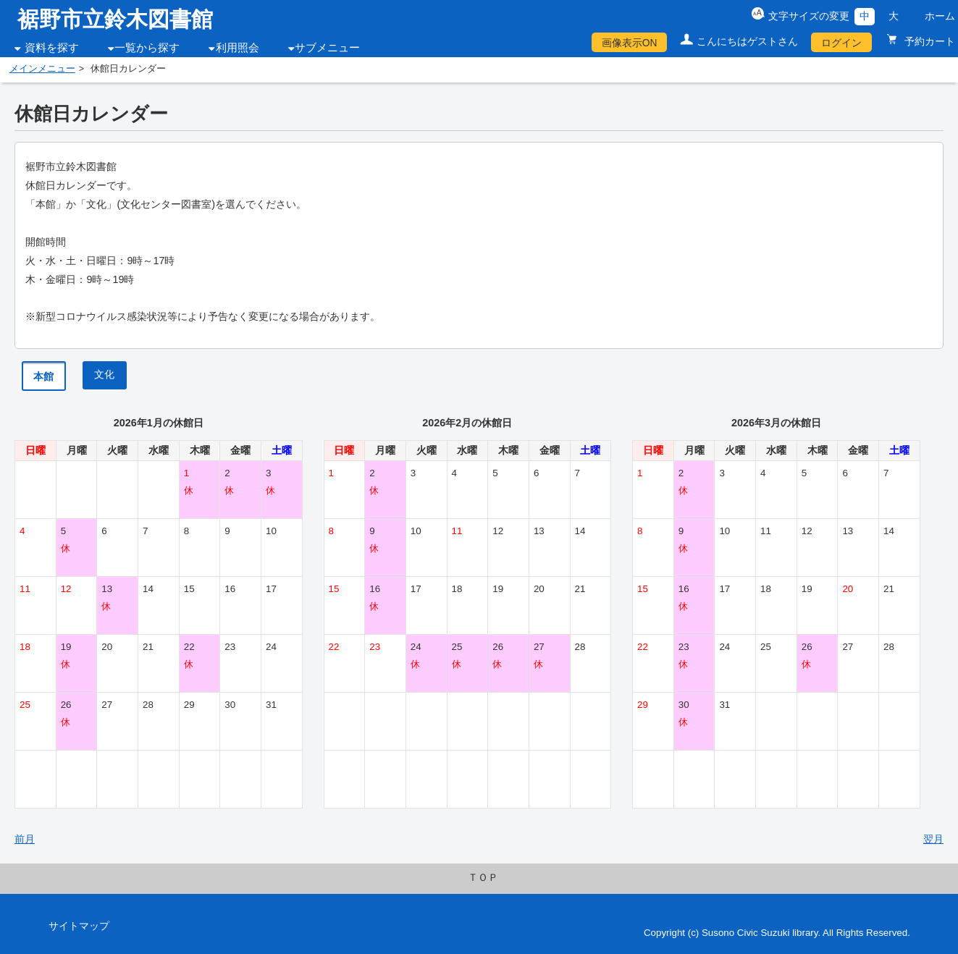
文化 (104, 374)
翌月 (933, 839)
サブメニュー (327, 48)
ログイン (841, 42)
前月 (24, 839)
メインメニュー (42, 69)
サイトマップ (79, 926)
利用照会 (237, 48)
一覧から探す (147, 48)
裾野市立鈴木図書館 (115, 19)
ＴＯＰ (483, 877)
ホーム (940, 16)
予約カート (928, 41)
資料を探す (52, 48)
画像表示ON (629, 42)
